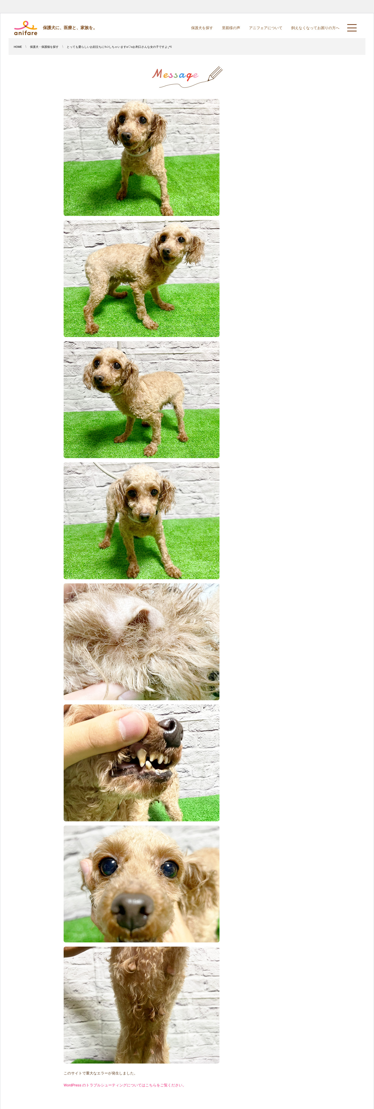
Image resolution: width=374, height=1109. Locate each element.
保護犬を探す (202, 28)
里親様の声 (231, 28)
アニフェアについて (266, 28)
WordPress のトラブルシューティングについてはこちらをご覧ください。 (125, 1085)
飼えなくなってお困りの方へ (315, 28)
